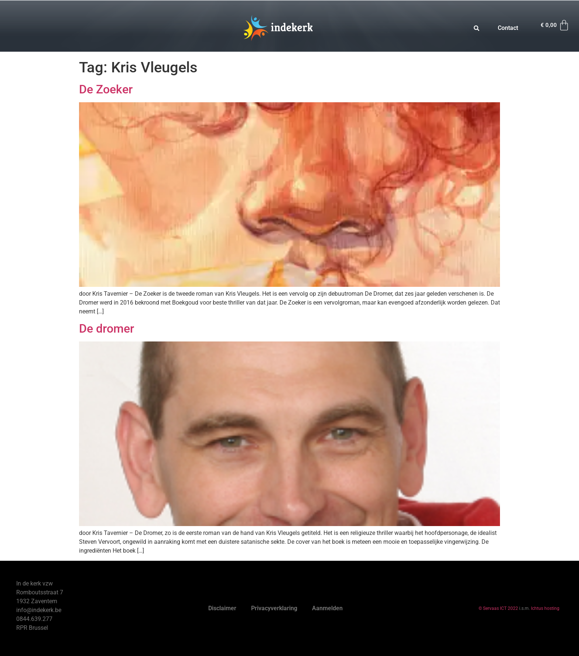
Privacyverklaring (274, 608)
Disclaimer (222, 608)
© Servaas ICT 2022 (498, 608)
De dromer (106, 329)
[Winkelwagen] (555, 25)
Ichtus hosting (545, 608)
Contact (508, 27)
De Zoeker (106, 89)
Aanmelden (327, 608)
